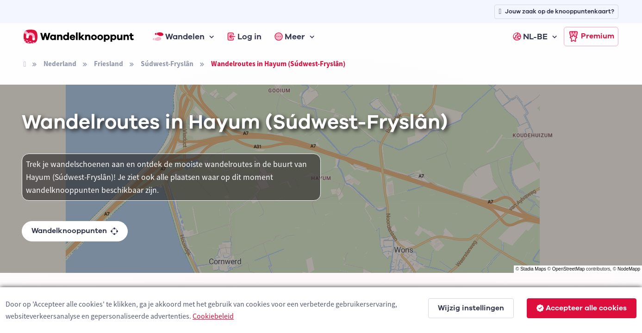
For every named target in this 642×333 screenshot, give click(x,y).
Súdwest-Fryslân (167, 63)
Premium (591, 36)
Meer (289, 36)
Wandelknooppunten (74, 231)
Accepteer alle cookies (581, 308)
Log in (244, 36)
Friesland (108, 63)
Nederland (60, 63)
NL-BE (530, 36)
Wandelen (179, 36)
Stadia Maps (533, 268)
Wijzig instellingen (471, 308)
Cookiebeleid (213, 316)
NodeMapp (628, 268)
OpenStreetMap (568, 268)
